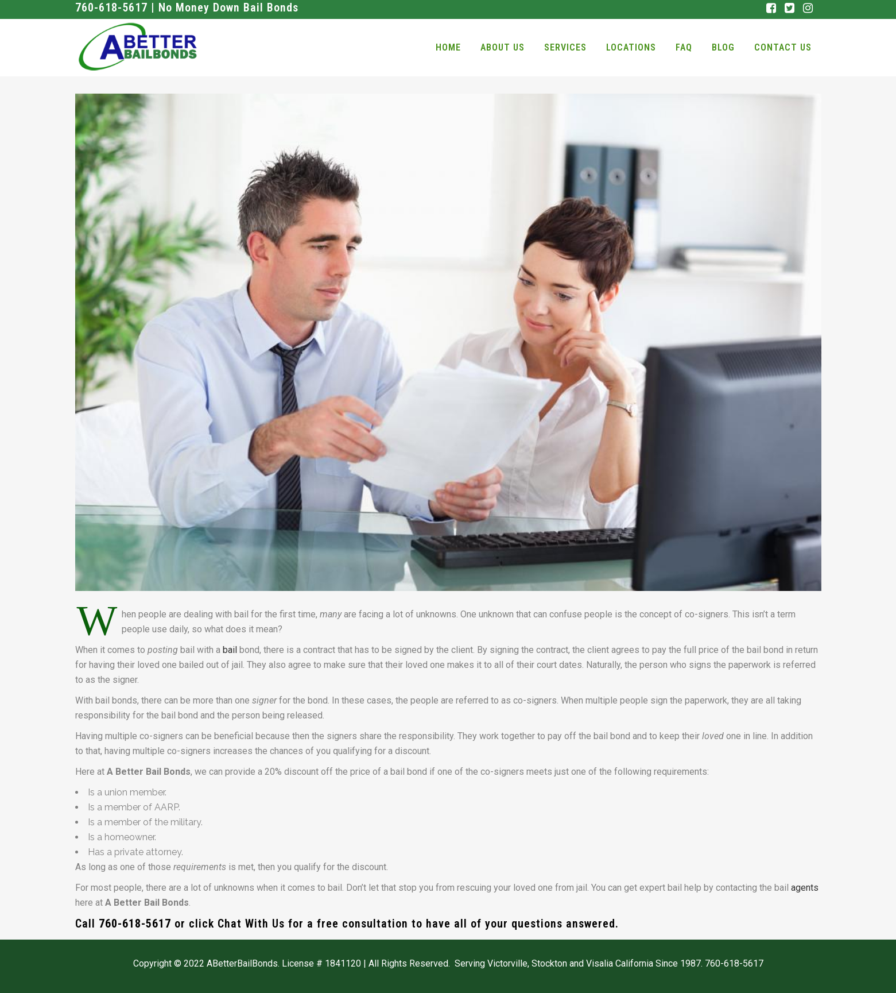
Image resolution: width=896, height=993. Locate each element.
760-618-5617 (135, 923)
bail (230, 649)
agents (805, 887)
